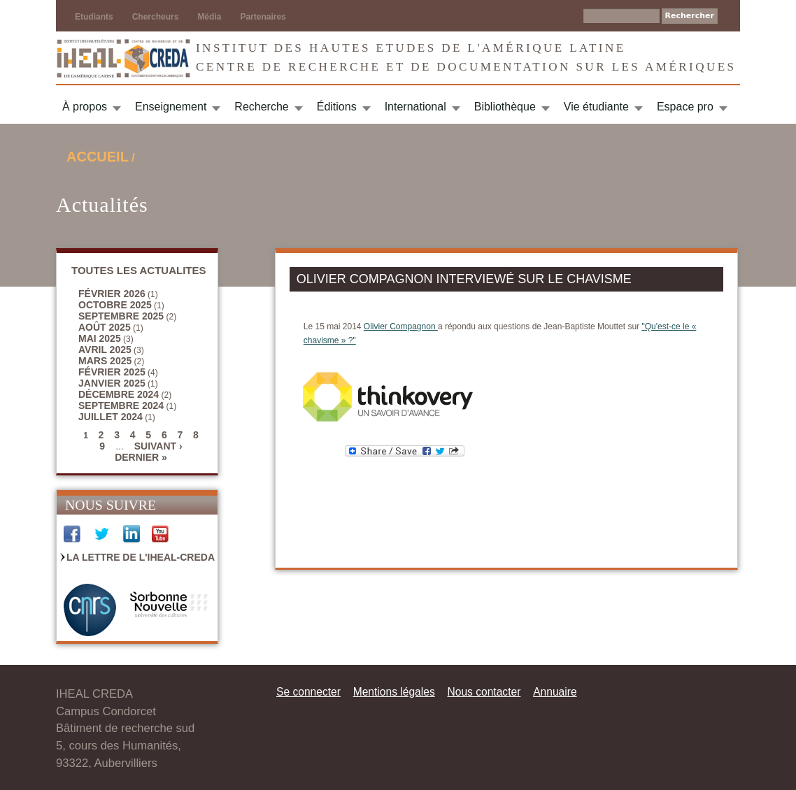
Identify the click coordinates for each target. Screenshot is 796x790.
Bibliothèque (505, 107)
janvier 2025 (111, 383)
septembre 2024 (121, 405)
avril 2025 (105, 349)
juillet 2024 (110, 416)
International (415, 107)
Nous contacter (483, 692)
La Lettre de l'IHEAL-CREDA (140, 557)
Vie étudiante (596, 107)
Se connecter (308, 692)
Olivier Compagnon (401, 326)
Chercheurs (155, 17)
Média (209, 17)
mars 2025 (105, 360)
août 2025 (104, 327)
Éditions (337, 107)
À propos (84, 107)
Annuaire (554, 692)
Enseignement (170, 107)
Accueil (97, 156)
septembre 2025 (121, 316)
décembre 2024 (118, 394)
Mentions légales (394, 692)
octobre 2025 (115, 304)
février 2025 (111, 372)
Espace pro (685, 107)
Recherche (261, 107)
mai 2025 (99, 338)
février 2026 (111, 293)
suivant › (158, 446)
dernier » (141, 457)
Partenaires (262, 17)
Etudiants (94, 17)
